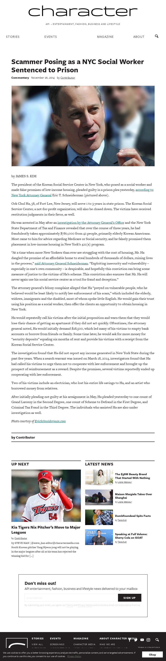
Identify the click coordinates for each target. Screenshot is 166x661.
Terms (69, 605)
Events (50, 36)
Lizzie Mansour (124, 482)
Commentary (20, 77)
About (139, 36)
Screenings (57, 644)
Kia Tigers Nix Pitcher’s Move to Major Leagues (45, 529)
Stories (13, 36)
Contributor (67, 77)
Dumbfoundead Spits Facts (133, 516)
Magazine (105, 36)
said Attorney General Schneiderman (61, 263)
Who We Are (107, 644)
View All (37, 644)
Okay (152, 654)
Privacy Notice (85, 605)
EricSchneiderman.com (50, 421)
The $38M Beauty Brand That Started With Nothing (132, 476)
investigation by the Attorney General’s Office (91, 222)
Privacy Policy (74, 656)
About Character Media (118, 638)
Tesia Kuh (122, 520)
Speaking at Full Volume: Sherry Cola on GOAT (131, 536)
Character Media (84, 644)
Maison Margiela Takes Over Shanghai (133, 496)
